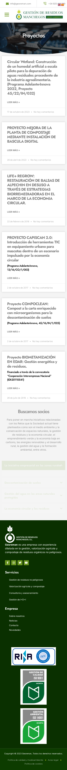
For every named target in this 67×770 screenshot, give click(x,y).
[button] (7, 13)
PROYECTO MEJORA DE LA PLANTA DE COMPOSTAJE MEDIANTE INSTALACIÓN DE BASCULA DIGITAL (31, 134)
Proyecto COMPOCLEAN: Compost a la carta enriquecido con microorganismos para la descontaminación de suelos (33, 313)
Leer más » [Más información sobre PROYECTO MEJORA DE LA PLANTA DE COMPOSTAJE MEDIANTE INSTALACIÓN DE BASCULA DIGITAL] (13, 150)
